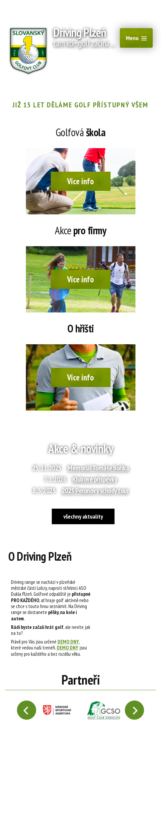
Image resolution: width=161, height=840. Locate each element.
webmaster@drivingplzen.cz (41, 819)
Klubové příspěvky (95, 479)
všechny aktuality (83, 516)
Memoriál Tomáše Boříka (98, 468)
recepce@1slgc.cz (39, 79)
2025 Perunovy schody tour (95, 490)
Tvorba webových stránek (122, 819)
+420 (88, 79)
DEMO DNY (68, 641)
